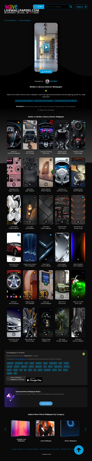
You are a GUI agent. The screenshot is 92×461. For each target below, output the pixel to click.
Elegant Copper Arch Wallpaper (30, 302)
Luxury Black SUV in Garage (30, 152)
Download (46, 71)
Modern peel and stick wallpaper (44, 101)
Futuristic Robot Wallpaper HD (46, 340)
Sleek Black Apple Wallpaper (30, 190)
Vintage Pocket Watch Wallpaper (78, 190)
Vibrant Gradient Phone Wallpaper (78, 265)
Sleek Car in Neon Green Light (78, 302)
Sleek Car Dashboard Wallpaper (14, 152)
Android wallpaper (20, 359)
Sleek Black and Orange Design (78, 227)
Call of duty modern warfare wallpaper (65, 101)
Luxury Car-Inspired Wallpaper (46, 302)
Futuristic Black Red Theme (62, 227)
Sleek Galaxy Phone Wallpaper (46, 265)
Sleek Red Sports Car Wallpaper (14, 265)
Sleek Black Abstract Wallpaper (78, 340)
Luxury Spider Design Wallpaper (14, 227)
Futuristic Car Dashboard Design (62, 190)
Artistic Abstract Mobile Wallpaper (46, 190)
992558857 (51, 81)
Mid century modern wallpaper (24, 101)
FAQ (73, 449)
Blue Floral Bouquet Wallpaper (62, 340)
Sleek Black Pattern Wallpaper (46, 227)
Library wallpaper (25, 20)
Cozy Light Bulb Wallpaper (30, 227)
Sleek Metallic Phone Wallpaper (62, 265)
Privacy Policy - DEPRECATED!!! (60, 449)
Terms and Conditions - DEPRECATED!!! (37, 449)
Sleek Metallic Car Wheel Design (30, 340)
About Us (21, 449)
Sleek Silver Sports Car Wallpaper (14, 340)
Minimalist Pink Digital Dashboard (14, 190)
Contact (14, 449)
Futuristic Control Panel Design (78, 152)
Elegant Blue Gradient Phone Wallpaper (30, 265)
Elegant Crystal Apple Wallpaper (62, 152)
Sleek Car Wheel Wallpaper (14, 302)
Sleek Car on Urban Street (62, 302)
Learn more (46, 404)
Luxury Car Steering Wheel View (46, 152)
